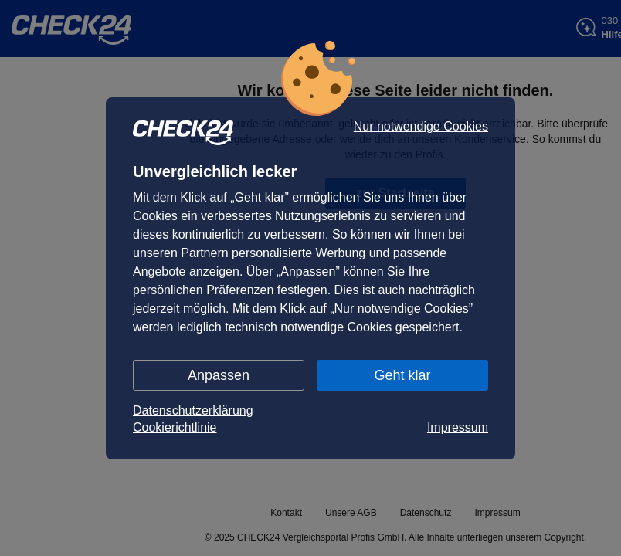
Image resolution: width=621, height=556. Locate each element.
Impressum (457, 427)
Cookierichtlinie (175, 427)
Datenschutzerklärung (193, 410)
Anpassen (218, 375)
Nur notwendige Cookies (421, 126)
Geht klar (402, 375)
